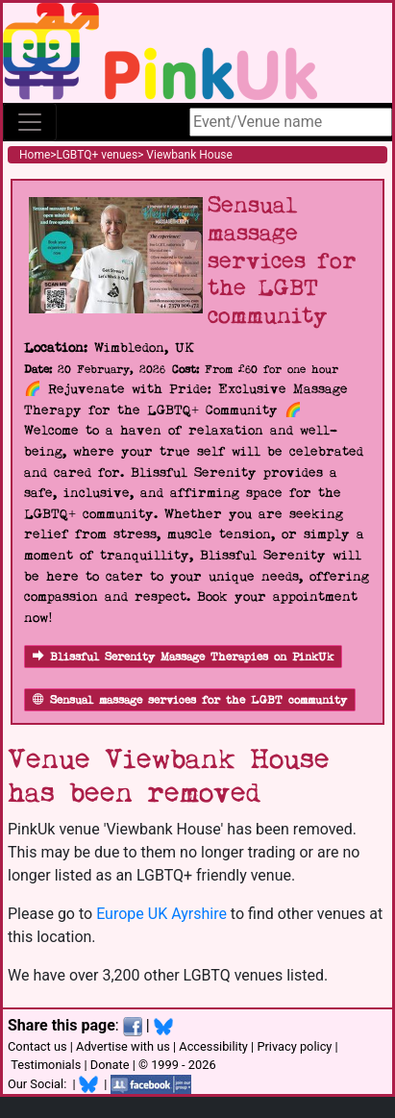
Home (34, 154)
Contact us (37, 1046)
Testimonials (46, 1064)
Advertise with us (123, 1046)
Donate (110, 1064)
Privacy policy (294, 1046)
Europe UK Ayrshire (161, 914)
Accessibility (213, 1046)
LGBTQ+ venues (97, 154)
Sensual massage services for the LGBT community (190, 700)
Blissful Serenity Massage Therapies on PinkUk (183, 657)
